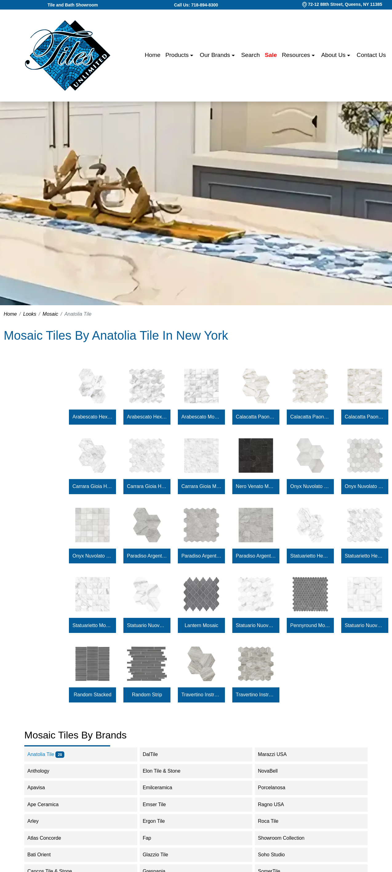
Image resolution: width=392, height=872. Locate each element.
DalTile (154, 754)
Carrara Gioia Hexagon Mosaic (93, 486)
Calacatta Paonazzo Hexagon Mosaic (256, 416)
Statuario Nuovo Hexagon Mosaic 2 (256, 625)
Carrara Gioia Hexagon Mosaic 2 (147, 486)
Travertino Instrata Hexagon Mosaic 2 (256, 694)
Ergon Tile (159, 821)
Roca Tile (274, 821)
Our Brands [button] (215, 55)
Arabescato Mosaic (201, 416)
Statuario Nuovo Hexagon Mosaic (147, 625)
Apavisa (42, 787)
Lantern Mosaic (201, 625)
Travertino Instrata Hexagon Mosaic (201, 694)
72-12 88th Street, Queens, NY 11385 (345, 4)
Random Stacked (92, 694)
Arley (39, 821)
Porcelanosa (276, 787)
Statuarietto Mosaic (93, 625)
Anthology (42, 771)
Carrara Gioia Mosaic (201, 486)
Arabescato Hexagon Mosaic (93, 416)
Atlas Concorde (50, 838)
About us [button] (334, 55)
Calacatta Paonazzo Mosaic (365, 416)
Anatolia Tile (45, 754)
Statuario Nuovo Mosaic (365, 625)
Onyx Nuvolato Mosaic (93, 555)
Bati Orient (45, 854)
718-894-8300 (204, 4)
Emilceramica (162, 787)
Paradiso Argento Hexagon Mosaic (147, 555)
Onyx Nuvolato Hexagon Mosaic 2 (365, 486)
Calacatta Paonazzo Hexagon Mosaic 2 (310, 416)
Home (152, 55)
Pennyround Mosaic (310, 625)
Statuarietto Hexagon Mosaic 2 (365, 555)
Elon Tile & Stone (168, 771)
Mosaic (50, 314)
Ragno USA (277, 804)
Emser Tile (160, 804)
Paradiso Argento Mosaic (256, 555)
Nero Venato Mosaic (256, 486)
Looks (29, 314)
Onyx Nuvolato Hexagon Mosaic (310, 486)
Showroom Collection (285, 838)
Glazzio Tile (161, 854)
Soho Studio (277, 854)
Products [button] (177, 55)
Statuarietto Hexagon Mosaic (310, 555)
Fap (153, 838)
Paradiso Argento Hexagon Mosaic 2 (201, 555)
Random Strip (147, 694)
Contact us (371, 55)
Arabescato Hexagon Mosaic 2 (147, 416)
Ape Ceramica (49, 804)
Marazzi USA (277, 754)
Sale (271, 55)
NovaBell (274, 771)
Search (250, 55)
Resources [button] (297, 55)
